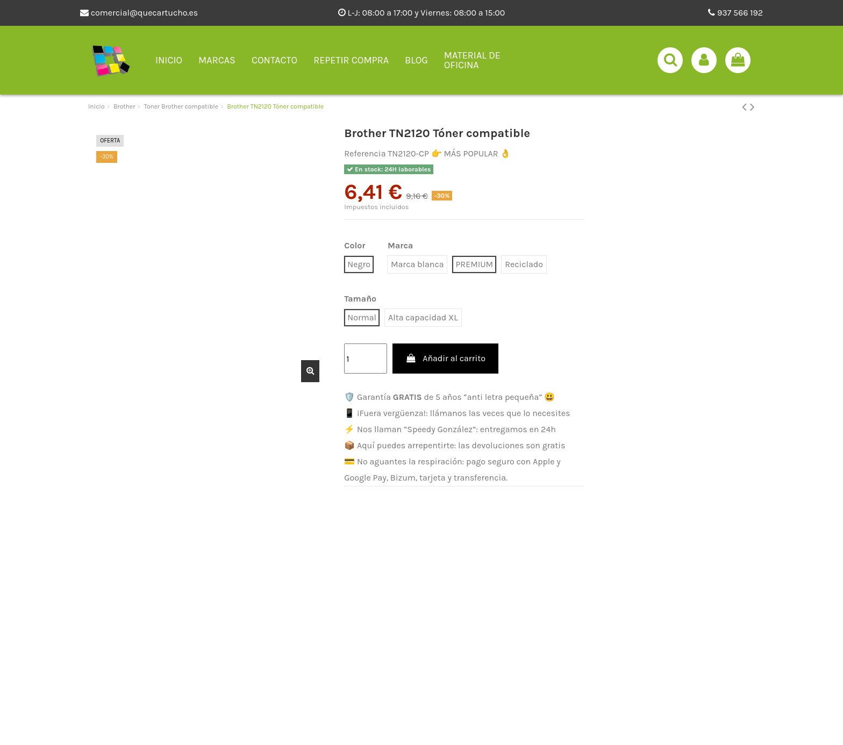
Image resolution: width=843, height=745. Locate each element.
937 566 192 (735, 13)
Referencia (364, 153)
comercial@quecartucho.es (139, 13)
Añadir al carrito (445, 358)
